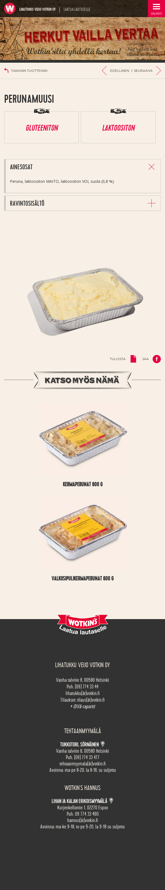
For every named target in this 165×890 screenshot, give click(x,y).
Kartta (111, 800)
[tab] (83, 166)
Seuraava (143, 70)
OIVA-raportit (82, 706)
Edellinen (119, 70)
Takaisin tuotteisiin (29, 70)
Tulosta (118, 359)
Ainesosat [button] (21, 167)
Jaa (145, 359)
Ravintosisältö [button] (27, 203)
